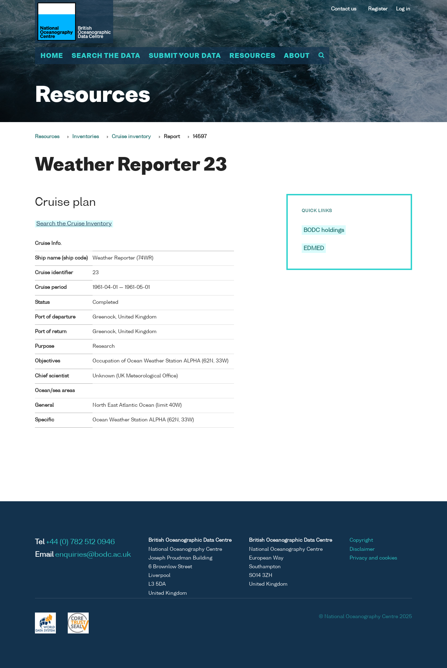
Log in (403, 9)
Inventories (85, 136)
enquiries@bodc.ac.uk (93, 554)
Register (378, 9)
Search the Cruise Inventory (74, 224)
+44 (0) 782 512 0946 (80, 542)
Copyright (361, 540)
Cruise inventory (131, 136)
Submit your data (185, 56)
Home (52, 56)
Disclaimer (362, 549)
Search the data (106, 56)
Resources (252, 56)
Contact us (343, 9)
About (297, 56)
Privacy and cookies (373, 557)
